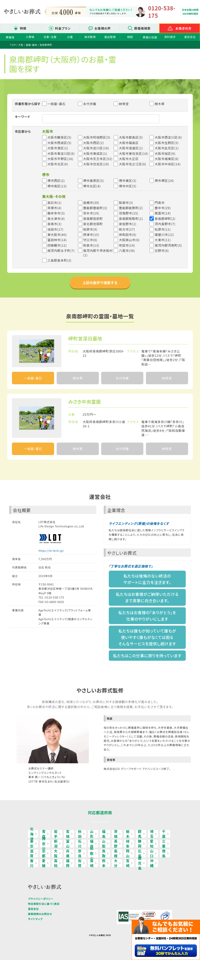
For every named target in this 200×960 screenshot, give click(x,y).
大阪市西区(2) (93, 143)
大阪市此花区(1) (167, 148)
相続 (130, 37)
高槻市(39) (91, 202)
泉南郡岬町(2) (165, 218)
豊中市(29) (163, 208)
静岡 (140, 844)
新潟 (56, 844)
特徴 (23, 28)
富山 (68, 844)
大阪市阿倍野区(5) (97, 137)
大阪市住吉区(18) (96, 164)
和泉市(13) (91, 245)
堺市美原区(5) (93, 180)
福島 (104, 834)
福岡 (68, 863)
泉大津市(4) (56, 218)
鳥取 (104, 853)
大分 (116, 863)
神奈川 (44, 844)
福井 (92, 844)
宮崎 (128, 863)
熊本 (104, 863)
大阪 (56, 853)
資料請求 (170, 37)
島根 (116, 853)
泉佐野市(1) (127, 224)
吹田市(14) (127, 245)
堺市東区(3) (127, 180)
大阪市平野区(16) (60, 159)
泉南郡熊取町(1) (131, 218)
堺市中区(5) (127, 186)
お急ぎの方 (184, 28)
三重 (164, 844)
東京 (32, 844)
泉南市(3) (54, 224)
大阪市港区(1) (57, 148)
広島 (140, 853)
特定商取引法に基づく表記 (43, 904)
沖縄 (152, 863)
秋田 (80, 834)
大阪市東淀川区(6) (61, 153)
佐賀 (80, 863)
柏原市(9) (90, 229)
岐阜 (128, 844)
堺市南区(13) (57, 186)
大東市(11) (163, 240)
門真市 (159, 202)
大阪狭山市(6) (129, 240)
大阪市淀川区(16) (96, 148)
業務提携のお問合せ (40, 914)
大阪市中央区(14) (168, 164)
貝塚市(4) (54, 208)
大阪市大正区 (129, 159)
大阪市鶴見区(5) (59, 137)
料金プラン (63, 28)
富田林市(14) (57, 240)
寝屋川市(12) (164, 234)
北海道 (32, 834)
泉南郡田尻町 (93, 218)
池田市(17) (55, 229)
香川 (32, 863)
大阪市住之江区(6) (132, 164)
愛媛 (44, 863)
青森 (44, 834)
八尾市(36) (127, 250)
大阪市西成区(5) (59, 143)
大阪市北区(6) (57, 164)
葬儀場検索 (142, 28)
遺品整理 (110, 37)
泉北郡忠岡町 (93, 224)
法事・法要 (50, 37)
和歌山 (92, 853)
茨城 (116, 834)
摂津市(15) (91, 234)
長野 (116, 844)
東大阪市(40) (57, 234)
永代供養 (87, 104)
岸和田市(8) (127, 234)
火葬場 (30, 37)
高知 (56, 863)
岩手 (56, 834)
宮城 (68, 834)
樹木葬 (157, 104)
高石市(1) (54, 202)
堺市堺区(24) (164, 180)
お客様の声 (103, 28)
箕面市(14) (163, 213)
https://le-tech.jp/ (51, 551)
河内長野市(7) (165, 224)
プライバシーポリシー (40, 899)
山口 (152, 853)
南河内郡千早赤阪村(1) (98, 252)
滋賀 (32, 853)
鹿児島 (140, 863)
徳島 (164, 853)
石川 (80, 844)
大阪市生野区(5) (167, 143)
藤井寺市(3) (56, 213)
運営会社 (190, 37)
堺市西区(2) (56, 180)
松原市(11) (163, 229)
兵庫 (68, 853)
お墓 (70, 37)
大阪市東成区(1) (95, 153)
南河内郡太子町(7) (61, 250)
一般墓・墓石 (54, 104)
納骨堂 (121, 104)
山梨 (104, 844)
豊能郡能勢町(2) (131, 208)
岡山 (128, 853)
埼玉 (152, 834)
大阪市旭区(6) (165, 153)
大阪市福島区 (129, 143)
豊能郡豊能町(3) (95, 208)
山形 (92, 834)
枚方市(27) (127, 229)
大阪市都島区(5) (131, 137)
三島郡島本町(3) (59, 260)
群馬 (140, 834)
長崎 (92, 863)
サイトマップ (35, 919)
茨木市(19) (91, 213)
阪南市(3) (126, 202)
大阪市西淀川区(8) (168, 137)
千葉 (164, 834)
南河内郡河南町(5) (168, 245)
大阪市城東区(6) (167, 159)
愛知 (152, 844)
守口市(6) (90, 240)
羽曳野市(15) (128, 213)
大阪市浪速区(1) (131, 148)
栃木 (128, 834)
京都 (44, 853)
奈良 (80, 853)
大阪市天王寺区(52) (97, 159)
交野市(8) (162, 250)
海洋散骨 (90, 37)
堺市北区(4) (92, 186)
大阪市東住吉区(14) (133, 153)
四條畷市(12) (57, 245)
